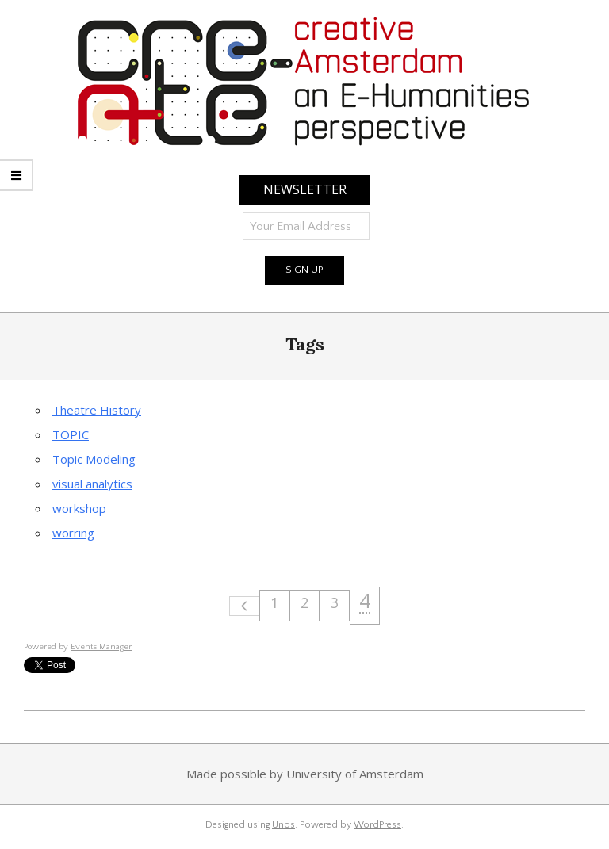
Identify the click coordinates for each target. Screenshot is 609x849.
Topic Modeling (94, 459)
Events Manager (101, 647)
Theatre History (96, 410)
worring (73, 533)
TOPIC (70, 434)
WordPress (377, 825)
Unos (283, 825)
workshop (79, 508)
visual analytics (92, 483)
